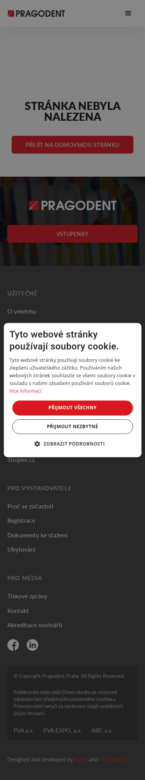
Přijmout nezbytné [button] (72, 426)
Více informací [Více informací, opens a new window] (25, 391)
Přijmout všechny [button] (72, 407)
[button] (72, 443)
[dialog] (72, 390)
